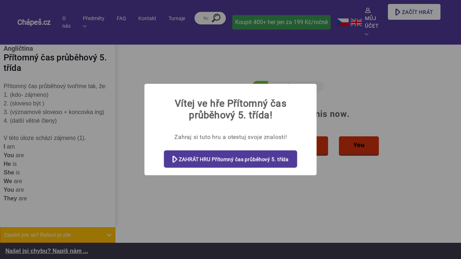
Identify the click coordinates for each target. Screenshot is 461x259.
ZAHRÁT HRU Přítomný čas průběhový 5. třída (231, 159)
